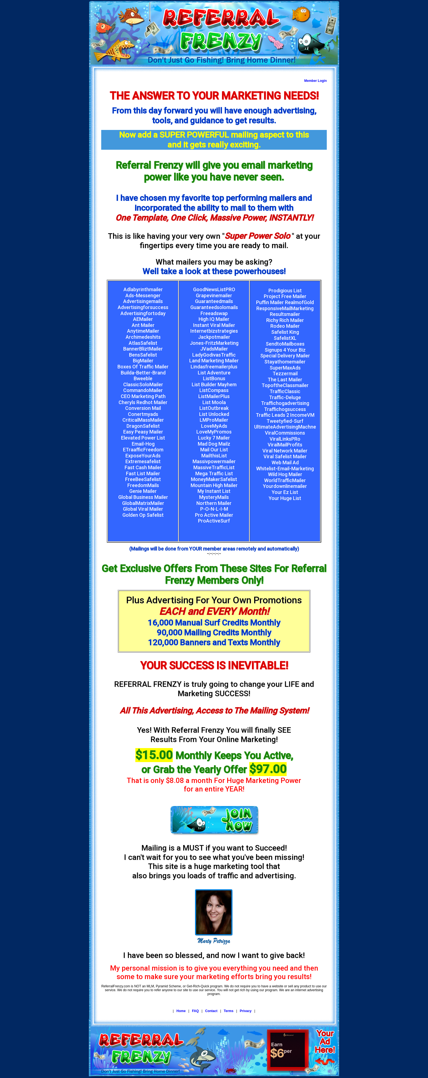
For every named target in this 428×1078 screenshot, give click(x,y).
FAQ (195, 1011)
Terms (229, 1011)
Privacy (246, 1011)
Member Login (315, 81)
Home (180, 1011)
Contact (211, 1011)
